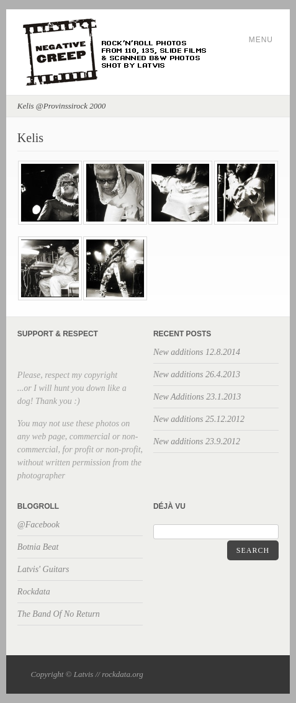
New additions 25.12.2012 (198, 419)
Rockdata (33, 591)
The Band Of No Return (58, 614)
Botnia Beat (38, 547)
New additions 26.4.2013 (196, 374)
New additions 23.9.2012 (196, 441)
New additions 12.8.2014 (196, 352)
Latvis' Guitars (43, 569)
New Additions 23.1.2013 (197, 396)
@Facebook (38, 524)
